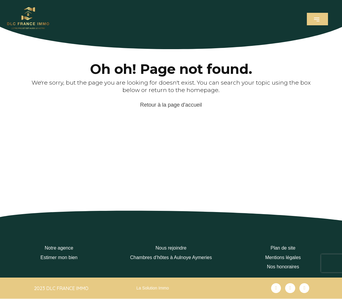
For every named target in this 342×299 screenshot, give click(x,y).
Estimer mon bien (59, 257)
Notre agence (59, 247)
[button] (317, 19)
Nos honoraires (283, 266)
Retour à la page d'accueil (171, 105)
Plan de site (283, 247)
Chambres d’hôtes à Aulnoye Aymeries (171, 257)
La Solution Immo (152, 288)
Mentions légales (283, 257)
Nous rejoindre (171, 247)
